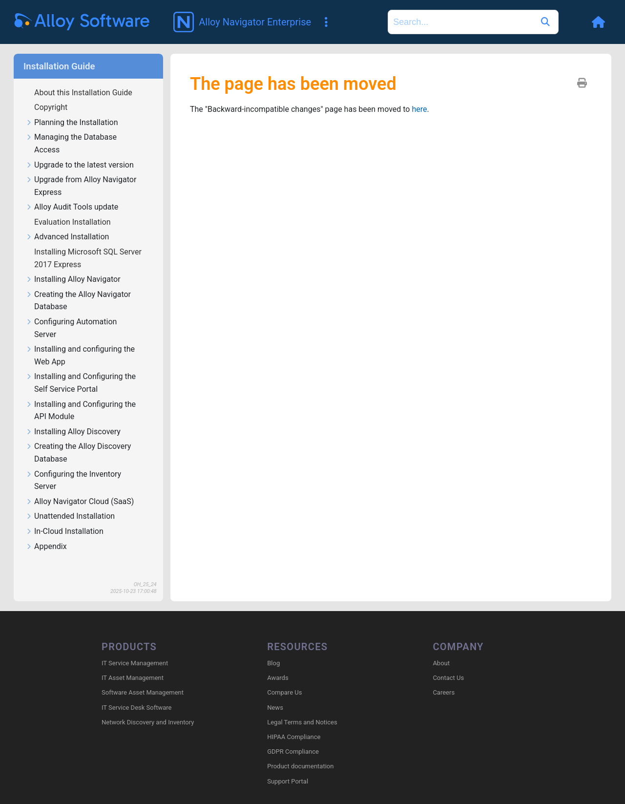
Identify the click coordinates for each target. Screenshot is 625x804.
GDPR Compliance (293, 751)
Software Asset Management (143, 692)
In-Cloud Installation (64, 531)
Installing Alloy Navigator (73, 279)
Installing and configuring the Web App (80, 355)
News (275, 707)
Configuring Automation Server (71, 328)
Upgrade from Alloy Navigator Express (80, 186)
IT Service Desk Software (136, 707)
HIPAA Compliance (293, 737)
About (441, 663)
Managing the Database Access (71, 143)
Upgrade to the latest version (79, 165)
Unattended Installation (70, 516)
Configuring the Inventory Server (73, 480)
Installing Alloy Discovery (73, 432)
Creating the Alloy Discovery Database (78, 452)
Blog (273, 663)
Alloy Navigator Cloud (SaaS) (79, 501)
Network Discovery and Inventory (148, 722)
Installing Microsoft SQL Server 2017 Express (88, 258)
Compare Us (284, 692)
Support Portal (287, 781)
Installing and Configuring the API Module (80, 410)
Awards (277, 677)
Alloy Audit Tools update (71, 207)
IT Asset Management (133, 677)
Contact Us (448, 677)
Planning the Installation (71, 122)
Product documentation (300, 766)
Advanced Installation (67, 237)
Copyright (51, 107)
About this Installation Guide (84, 92)
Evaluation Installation (73, 222)
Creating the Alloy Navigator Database (78, 301)
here (419, 109)
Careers (444, 692)
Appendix (46, 546)
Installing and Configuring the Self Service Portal (80, 383)
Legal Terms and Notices (302, 722)
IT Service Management (135, 663)
